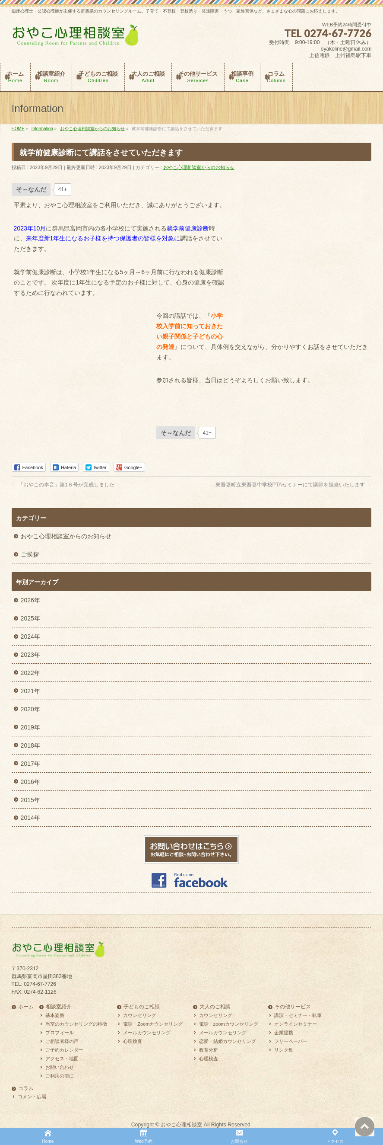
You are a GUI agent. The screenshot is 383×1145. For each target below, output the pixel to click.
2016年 (30, 781)
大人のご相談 (215, 1007)
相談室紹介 (59, 1007)
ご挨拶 (30, 554)
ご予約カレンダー (64, 1049)
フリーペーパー (290, 1041)
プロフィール (59, 1032)
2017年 (30, 763)
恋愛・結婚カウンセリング (227, 1041)
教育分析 (208, 1049)
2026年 (30, 600)
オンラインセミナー (295, 1024)
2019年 (30, 727)
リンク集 (283, 1049)
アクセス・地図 (62, 1058)
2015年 (30, 799)
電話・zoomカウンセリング (228, 1024)
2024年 (30, 636)
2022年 (30, 672)
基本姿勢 (54, 1015)
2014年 (30, 817)
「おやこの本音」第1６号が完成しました (63, 485)
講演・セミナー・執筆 (298, 1015)
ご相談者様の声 (62, 1041)
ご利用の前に (59, 1075)
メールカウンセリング (147, 1032)
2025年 (30, 618)
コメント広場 (32, 1096)
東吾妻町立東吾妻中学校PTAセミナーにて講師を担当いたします (293, 485)
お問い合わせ (59, 1067)
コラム (26, 1088)
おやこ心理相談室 (181, 1125)
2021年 (30, 691)
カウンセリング (139, 1015)
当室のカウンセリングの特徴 (76, 1024)
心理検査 (132, 1041)
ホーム (26, 1007)
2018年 (30, 745)
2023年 (30, 654)
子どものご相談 (141, 1007)
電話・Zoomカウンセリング (153, 1024)
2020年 (30, 709)
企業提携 (283, 1032)
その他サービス (293, 1007)
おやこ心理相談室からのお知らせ (198, 167)
